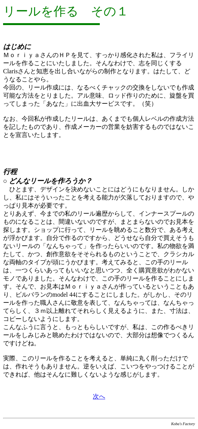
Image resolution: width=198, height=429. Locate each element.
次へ (99, 396)
